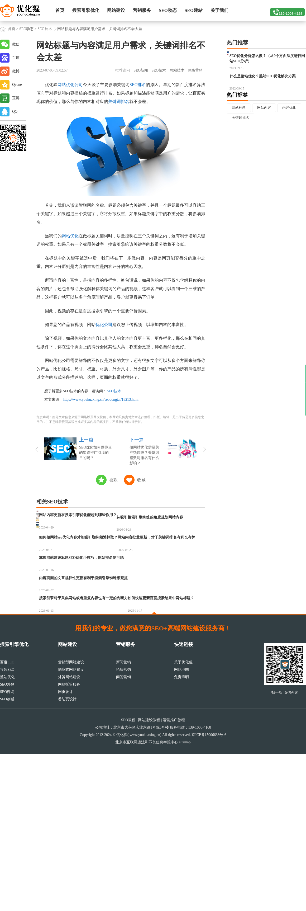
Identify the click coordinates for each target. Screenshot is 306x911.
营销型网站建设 (71, 819)
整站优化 (7, 834)
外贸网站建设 (69, 834)
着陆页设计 (67, 856)
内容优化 (239, 145)
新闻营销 (123, 819)
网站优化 (70, 236)
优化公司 (103, 324)
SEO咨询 (7, 849)
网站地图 (181, 827)
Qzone (17, 85)
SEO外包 (7, 841)
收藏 (141, 480)
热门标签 (237, 121)
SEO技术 (44, 29)
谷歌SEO (7, 827)
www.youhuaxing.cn (145, 892)
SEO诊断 (7, 856)
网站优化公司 (70, 84)
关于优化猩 (183, 819)
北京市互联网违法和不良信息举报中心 (146, 899)
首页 (59, 10)
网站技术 (177, 70)
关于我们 (219, 10)
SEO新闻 (141, 70)
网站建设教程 (149, 877)
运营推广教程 (174, 877)
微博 (16, 71)
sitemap (185, 899)
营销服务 (142, 10)
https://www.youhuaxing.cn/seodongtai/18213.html (100, 400)
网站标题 (239, 134)
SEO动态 (168, 10)
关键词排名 (118, 101)
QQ (14, 112)
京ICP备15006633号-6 (209, 892)
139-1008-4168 (285, 10)
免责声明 (181, 834)
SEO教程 (128, 877)
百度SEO (7, 819)
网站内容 (267, 134)
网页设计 (65, 849)
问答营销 (123, 834)
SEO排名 (138, 84)
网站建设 (116, 10)
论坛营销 (123, 827)
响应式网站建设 (71, 827)
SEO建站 (194, 10)
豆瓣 (16, 98)
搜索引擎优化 (85, 10)
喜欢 (113, 480)
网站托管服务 (69, 841)
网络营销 (195, 70)
